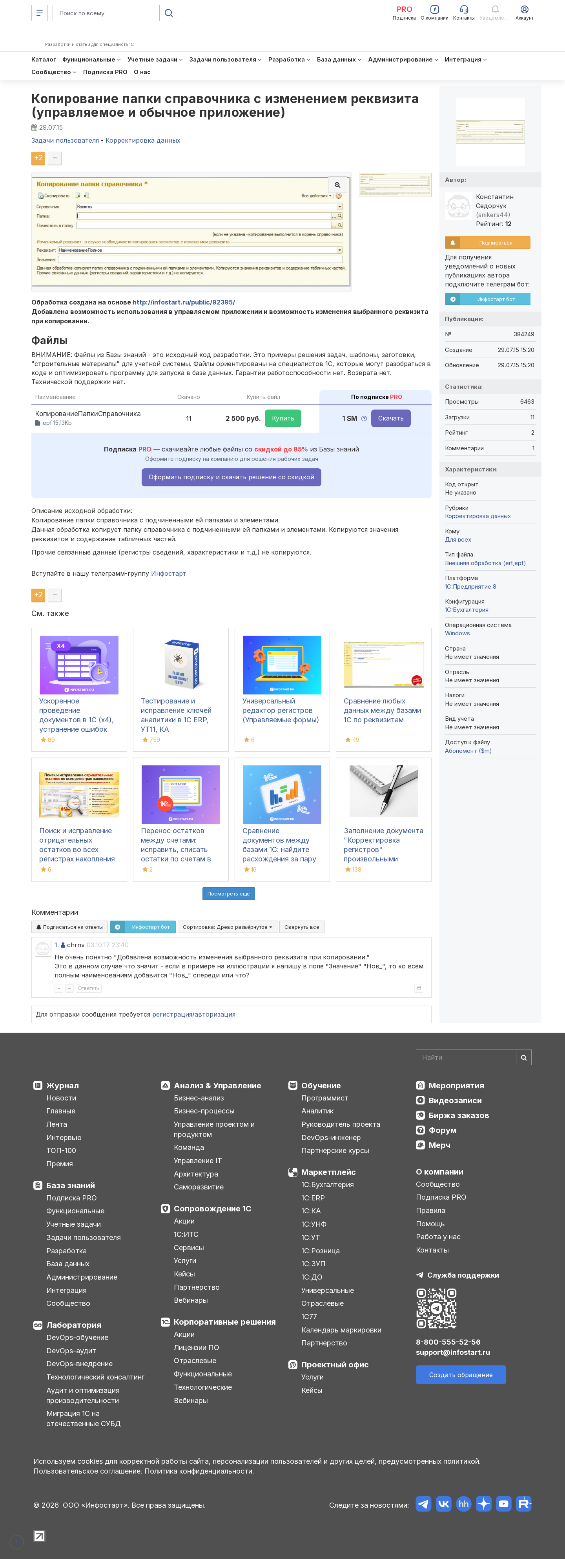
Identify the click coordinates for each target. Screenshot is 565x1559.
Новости (61, 1098)
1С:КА (311, 1211)
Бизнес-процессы (204, 1111)
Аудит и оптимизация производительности (83, 1395)
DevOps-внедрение (79, 1364)
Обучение (321, 1085)
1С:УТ (310, 1237)
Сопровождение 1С (213, 1208)
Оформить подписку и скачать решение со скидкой (231, 477)
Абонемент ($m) (468, 750)
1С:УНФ (313, 1224)
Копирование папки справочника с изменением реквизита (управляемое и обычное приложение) (225, 105)
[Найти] (524, 1057)
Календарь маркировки (341, 1330)
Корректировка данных (478, 516)
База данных (67, 1264)
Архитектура (196, 1174)
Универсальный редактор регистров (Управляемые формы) (280, 710)
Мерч (439, 1145)
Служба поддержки (463, 1275)
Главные (60, 1111)
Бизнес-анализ (199, 1098)
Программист (324, 1098)
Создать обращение (461, 1375)
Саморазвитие (199, 1187)
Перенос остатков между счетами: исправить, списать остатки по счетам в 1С (176, 849)
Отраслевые (195, 1360)
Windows (457, 633)
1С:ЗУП (313, 1264)
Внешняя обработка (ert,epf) (485, 563)
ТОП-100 (61, 1150)
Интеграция (66, 1290)
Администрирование (81, 1277)
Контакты (432, 1250)
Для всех (458, 539)
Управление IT (198, 1161)
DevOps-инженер (331, 1137)
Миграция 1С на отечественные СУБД (83, 1418)
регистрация (172, 1014)
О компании (439, 1172)
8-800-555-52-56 (448, 1342)
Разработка (66, 1251)
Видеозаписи (455, 1100)
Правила (430, 1210)
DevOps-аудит (71, 1351)
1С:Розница (320, 1251)
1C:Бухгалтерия (466, 609)
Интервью (64, 1137)
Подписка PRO (71, 1198)
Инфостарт (168, 573)
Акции (184, 1221)
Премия (59, 1164)
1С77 (309, 1316)
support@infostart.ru (453, 1352)
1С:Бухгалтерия (327, 1184)
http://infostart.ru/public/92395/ (184, 302)
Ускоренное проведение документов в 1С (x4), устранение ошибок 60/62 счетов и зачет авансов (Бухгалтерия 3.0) (77, 729)
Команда (189, 1147)
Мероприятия (456, 1085)
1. (57, 945)
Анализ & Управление (217, 1085)
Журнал (62, 1085)
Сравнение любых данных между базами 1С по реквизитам (382, 710)
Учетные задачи (73, 1224)
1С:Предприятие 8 (470, 586)
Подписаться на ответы (69, 927)
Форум (443, 1130)
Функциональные (75, 1211)
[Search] (474, 1057)
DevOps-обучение (77, 1337)
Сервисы (189, 1248)
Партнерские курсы (335, 1150)
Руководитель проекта (340, 1124)
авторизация (215, 1014)
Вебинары (191, 1300)
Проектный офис (335, 1364)
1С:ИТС (186, 1234)
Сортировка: (227, 927)
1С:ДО (312, 1277)
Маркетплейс (328, 1172)
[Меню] (39, 13)
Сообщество (68, 1303)
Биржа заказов (459, 1115)
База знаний (70, 1185)
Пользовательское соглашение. (87, 1471)
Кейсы (184, 1274)
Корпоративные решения (225, 1322)
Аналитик (317, 1111)
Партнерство (197, 1287)
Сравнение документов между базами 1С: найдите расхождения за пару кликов (279, 849)
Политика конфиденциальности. (199, 1471)
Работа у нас (438, 1237)
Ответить (88, 988)
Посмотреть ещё (229, 893)
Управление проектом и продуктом (214, 1129)
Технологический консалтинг (95, 1377)
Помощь (430, 1224)
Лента (56, 1124)
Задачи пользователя (83, 1237)
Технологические (203, 1387)
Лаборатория (73, 1325)
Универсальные (327, 1290)
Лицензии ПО (196, 1347)
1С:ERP (313, 1198)
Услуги (185, 1260)
